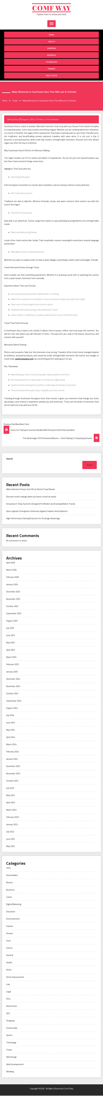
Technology (51, 62)
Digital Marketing (13, 904)
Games (9, 948)
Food (8, 941)
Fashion (9, 926)
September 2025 (13, 613)
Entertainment (13, 919)
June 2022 (10, 839)
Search (9, 459)
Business (51, 55)
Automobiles (12, 875)
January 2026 (12, 584)
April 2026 (10, 563)
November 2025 (13, 599)
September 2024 (13, 701)
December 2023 (13, 766)
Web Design (11, 1057)
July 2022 (10, 832)
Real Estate (51, 75)
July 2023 (10, 788)
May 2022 (10, 846)
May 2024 (10, 730)
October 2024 (12, 693)
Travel (40, 119)
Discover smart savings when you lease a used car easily (31, 497)
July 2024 (10, 715)
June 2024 (10, 723)
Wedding (10, 1072)
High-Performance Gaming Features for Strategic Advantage (33, 518)
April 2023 (10, 803)
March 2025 (11, 657)
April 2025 (10, 650)
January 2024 (12, 759)
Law (8, 984)
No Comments (53, 119)
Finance (51, 69)
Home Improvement (15, 977)
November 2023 (13, 774)
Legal (8, 991)
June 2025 (10, 635)
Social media (11, 1028)
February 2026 (12, 577)
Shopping (51, 48)
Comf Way (51, 8)
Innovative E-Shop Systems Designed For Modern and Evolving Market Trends (40, 504)
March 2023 (11, 810)
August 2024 (12, 708)
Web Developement (15, 1064)
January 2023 (12, 824)
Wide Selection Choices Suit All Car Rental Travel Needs (30, 489)
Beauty (9, 882)
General (9, 955)
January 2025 (12, 672)
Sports (9, 1035)
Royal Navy (13, 119)
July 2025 (10, 628)
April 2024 (10, 737)
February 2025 (12, 664)
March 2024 (11, 744)
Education (10, 912)
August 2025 (12, 621)
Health (51, 41)
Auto (8, 868)
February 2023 (12, 817)
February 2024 (12, 752)
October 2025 (12, 606)
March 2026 (11, 570)
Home (51, 35)
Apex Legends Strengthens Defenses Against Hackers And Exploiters (37, 511)
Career (9, 897)
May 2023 (10, 795)
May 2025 (10, 643)
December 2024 (13, 679)
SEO (8, 1013)
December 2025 (13, 592)
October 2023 (12, 781)
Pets (8, 999)
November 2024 (13, 686)
